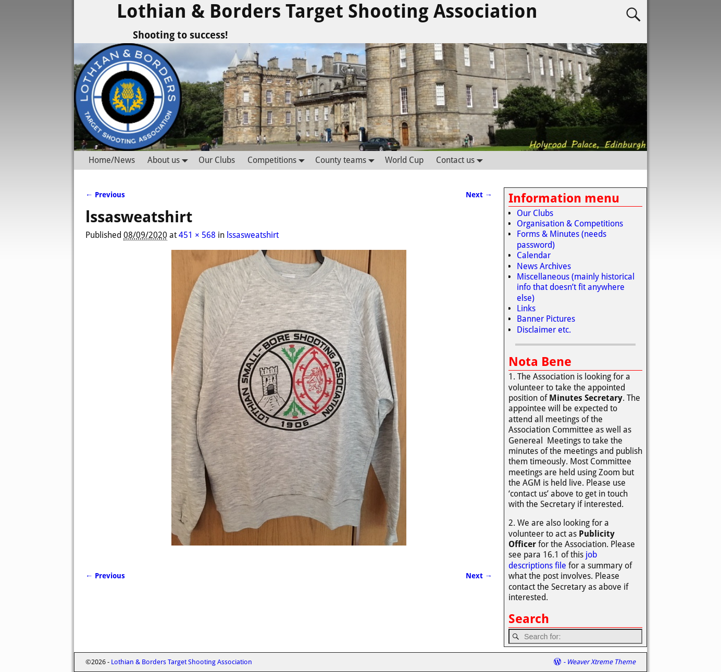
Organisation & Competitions (570, 224)
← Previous (105, 195)
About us (169, 160)
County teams (347, 160)
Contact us (461, 160)
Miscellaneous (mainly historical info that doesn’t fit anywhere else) (576, 287)
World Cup (404, 160)
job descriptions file (552, 560)
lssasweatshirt (253, 235)
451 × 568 (197, 235)
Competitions (278, 160)
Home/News (112, 160)
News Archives (544, 266)
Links (526, 308)
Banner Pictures (546, 319)
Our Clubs (216, 160)
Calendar (534, 255)
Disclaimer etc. (544, 330)
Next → (479, 195)
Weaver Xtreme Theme (601, 662)
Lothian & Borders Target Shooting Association (327, 11)
